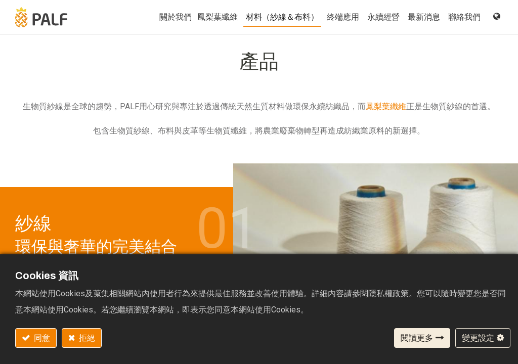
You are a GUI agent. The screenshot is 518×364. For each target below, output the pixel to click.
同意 (41, 338)
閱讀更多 (417, 338)
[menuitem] (217, 17)
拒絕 (86, 338)
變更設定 (478, 338)
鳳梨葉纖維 (386, 106)
